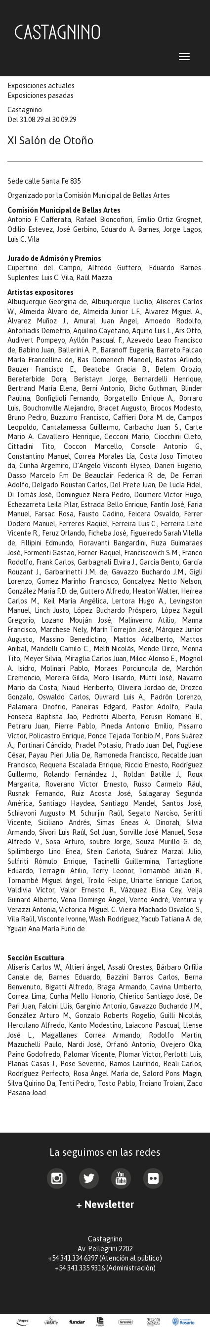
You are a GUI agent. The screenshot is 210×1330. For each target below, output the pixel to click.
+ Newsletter (105, 1204)
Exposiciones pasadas (40, 95)
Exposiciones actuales (41, 86)
